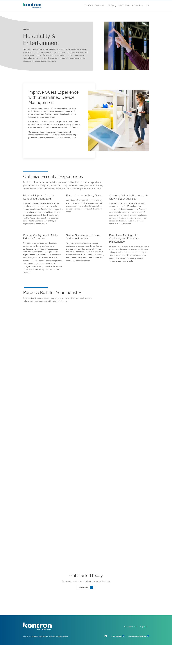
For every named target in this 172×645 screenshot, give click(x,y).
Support (143, 626)
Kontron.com (130, 626)
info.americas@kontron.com (137, 636)
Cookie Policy (52, 636)
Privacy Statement (43, 636)
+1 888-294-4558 (116, 636)
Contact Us (83, 587)
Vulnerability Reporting (62, 636)
